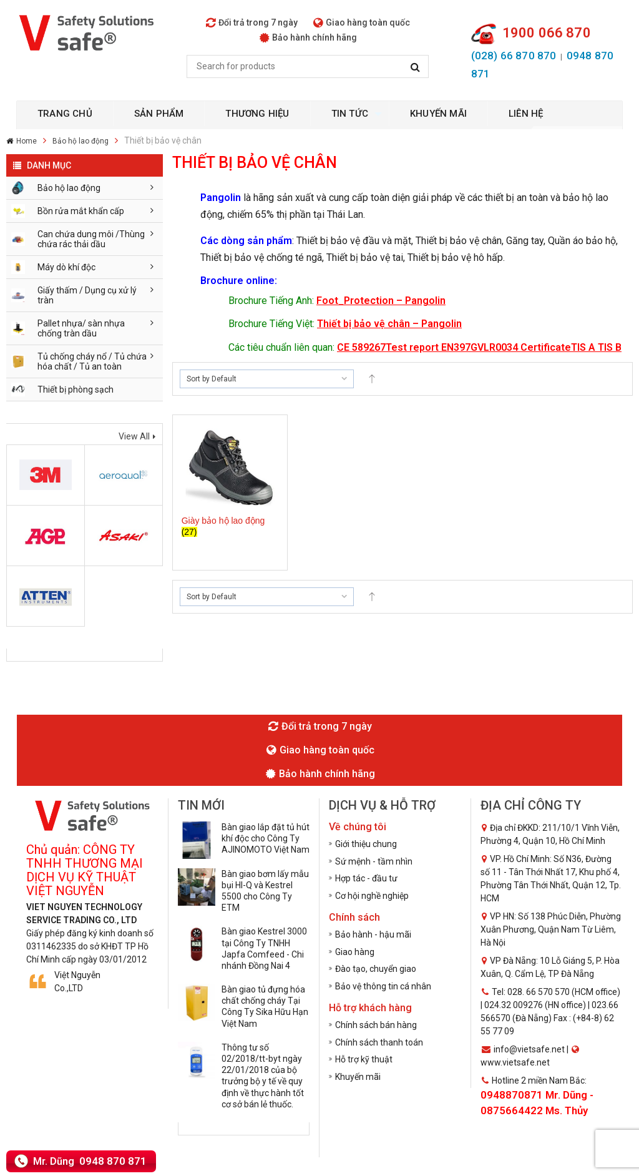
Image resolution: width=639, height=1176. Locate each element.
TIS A (584, 347)
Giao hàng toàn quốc (361, 22)
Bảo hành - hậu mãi (373, 934)
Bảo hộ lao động (80, 141)
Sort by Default (212, 379)
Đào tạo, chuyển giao (375, 969)
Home (26, 141)
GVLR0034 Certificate (521, 347)
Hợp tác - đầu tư (366, 878)
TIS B (610, 347)
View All (134, 436)
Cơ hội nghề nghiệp (372, 896)
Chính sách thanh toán (379, 1042)
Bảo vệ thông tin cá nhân (383, 986)
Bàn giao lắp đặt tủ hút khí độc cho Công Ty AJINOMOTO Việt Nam (266, 838)
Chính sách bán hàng (376, 1025)
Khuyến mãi (358, 1077)
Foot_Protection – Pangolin (381, 300)
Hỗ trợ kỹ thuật (364, 1059)
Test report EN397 (428, 347)
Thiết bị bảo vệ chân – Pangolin (389, 324)
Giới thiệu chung (366, 844)
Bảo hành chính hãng (308, 37)
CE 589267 (361, 347)
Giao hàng (354, 952)
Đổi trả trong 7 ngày (252, 22)
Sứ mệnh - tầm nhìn (373, 861)
